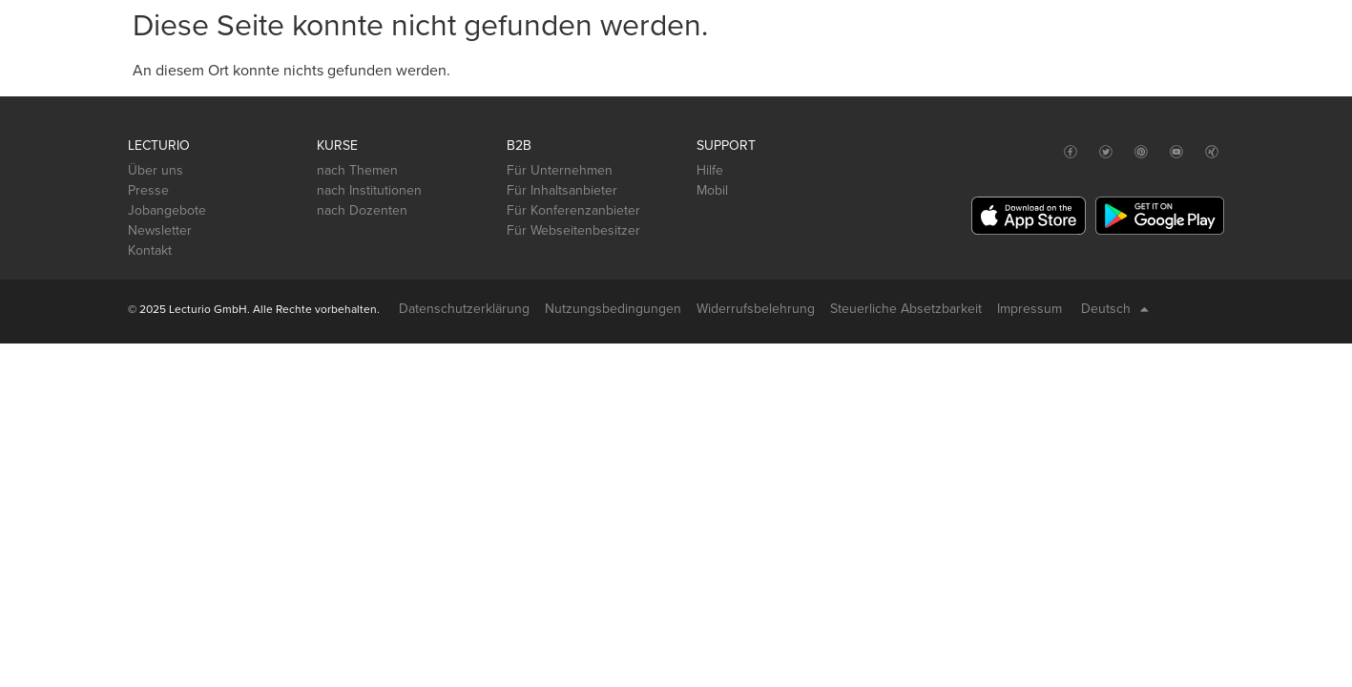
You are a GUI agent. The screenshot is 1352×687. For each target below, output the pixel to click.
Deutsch (1115, 309)
